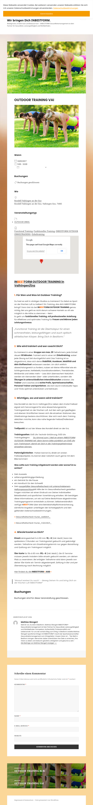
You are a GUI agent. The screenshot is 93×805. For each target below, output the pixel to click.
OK (62, 251)
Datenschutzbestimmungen (65, 8)
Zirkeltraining (38, 234)
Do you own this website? (36, 251)
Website (17, 736)
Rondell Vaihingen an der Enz (28, 200)
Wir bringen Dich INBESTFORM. (28, 20)
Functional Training (23, 231)
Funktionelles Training (44, 231)
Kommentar (20, 684)
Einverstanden (46, 13)
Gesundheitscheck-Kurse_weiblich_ (33, 516)
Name (17, 716)
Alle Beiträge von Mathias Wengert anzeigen (38, 643)
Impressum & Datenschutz (23, 800)
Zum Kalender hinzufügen (30, 167)
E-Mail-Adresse (21, 726)
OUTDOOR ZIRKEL (22, 222)
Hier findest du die (32, 571)
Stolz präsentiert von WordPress (46, 800)
